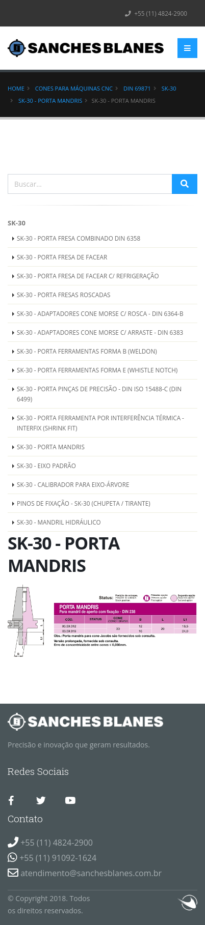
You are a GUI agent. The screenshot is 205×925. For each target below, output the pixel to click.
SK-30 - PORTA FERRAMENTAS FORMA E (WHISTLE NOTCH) (97, 370)
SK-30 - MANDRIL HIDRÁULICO (59, 522)
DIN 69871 (137, 88)
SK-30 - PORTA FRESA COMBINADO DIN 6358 (78, 238)
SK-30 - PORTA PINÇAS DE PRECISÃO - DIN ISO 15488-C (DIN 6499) (99, 394)
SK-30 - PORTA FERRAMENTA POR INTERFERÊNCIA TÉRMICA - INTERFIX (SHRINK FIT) (100, 423)
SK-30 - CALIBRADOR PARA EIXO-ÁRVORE (73, 484)
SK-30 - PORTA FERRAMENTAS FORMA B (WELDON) (87, 351)
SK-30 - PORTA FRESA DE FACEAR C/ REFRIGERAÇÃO (88, 276)
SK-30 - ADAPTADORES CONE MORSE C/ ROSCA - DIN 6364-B (100, 313)
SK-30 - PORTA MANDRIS (50, 100)
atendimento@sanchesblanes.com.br (91, 873)
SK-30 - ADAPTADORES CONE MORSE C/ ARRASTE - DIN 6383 (100, 332)
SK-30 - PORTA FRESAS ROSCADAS (63, 295)
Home (16, 88)
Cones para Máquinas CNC (74, 88)
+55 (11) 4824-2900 (156, 13)
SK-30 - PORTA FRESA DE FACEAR (62, 257)
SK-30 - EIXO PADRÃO (46, 465)
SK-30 (169, 88)
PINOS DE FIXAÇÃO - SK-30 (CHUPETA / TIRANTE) (83, 503)
